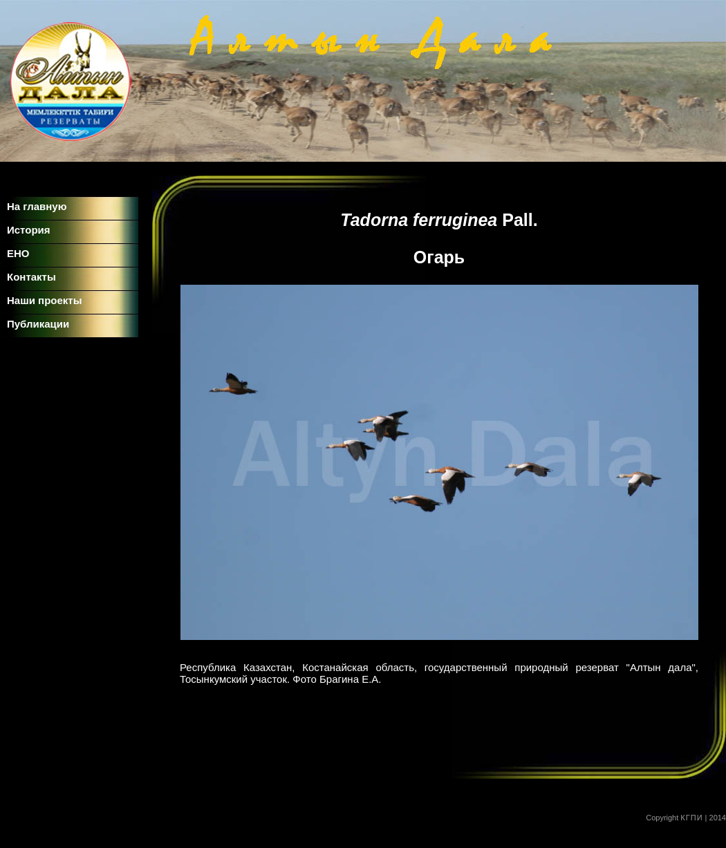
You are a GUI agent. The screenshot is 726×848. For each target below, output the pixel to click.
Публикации (38, 324)
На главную (37, 206)
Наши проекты (44, 300)
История (28, 230)
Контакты (31, 277)
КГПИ (691, 817)
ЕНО (18, 253)
